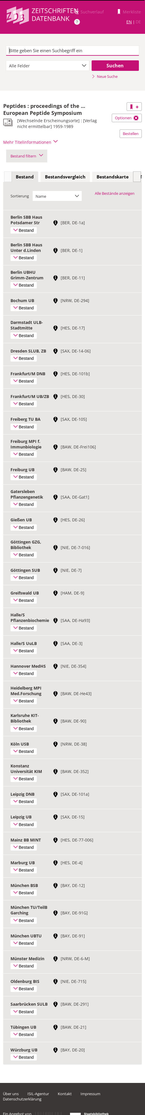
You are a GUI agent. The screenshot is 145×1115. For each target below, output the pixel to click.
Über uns (11, 1093)
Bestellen (131, 133)
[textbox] (72, 50)
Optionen (127, 117)
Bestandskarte (113, 177)
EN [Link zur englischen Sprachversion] (129, 21)
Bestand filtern (27, 156)
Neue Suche (105, 76)
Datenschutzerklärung (22, 1099)
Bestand (25, 177)
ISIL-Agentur (38, 1093)
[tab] (24, 177)
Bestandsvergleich (65, 177)
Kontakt (65, 1093)
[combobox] (47, 65)
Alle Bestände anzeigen (114, 193)
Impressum (90, 1093)
